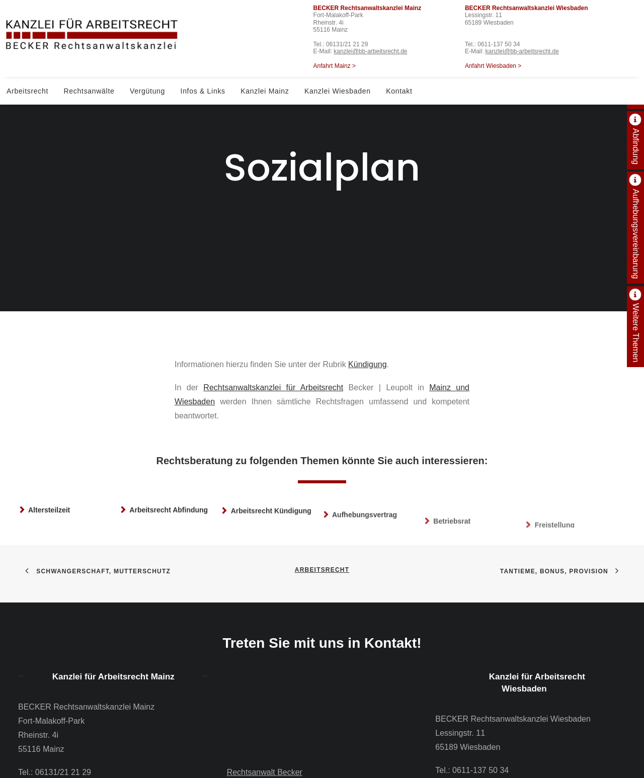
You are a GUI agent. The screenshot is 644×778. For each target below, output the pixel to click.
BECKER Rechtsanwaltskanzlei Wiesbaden (526, 8)
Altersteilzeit (49, 486)
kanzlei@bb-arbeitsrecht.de (370, 51)
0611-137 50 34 (498, 44)
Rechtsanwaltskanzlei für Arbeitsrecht (273, 352)
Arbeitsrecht (27, 91)
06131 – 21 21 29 (301, 757)
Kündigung (367, 329)
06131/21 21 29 (347, 44)
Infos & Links (203, 91)
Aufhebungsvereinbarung (635, 234)
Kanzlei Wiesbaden (337, 91)
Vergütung (147, 91)
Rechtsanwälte (89, 91)
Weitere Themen (635, 333)
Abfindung (635, 146)
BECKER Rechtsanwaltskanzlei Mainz (367, 8)
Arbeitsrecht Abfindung (168, 493)
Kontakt (399, 91)
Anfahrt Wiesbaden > (493, 65)
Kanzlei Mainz (264, 91)
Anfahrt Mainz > (334, 65)
